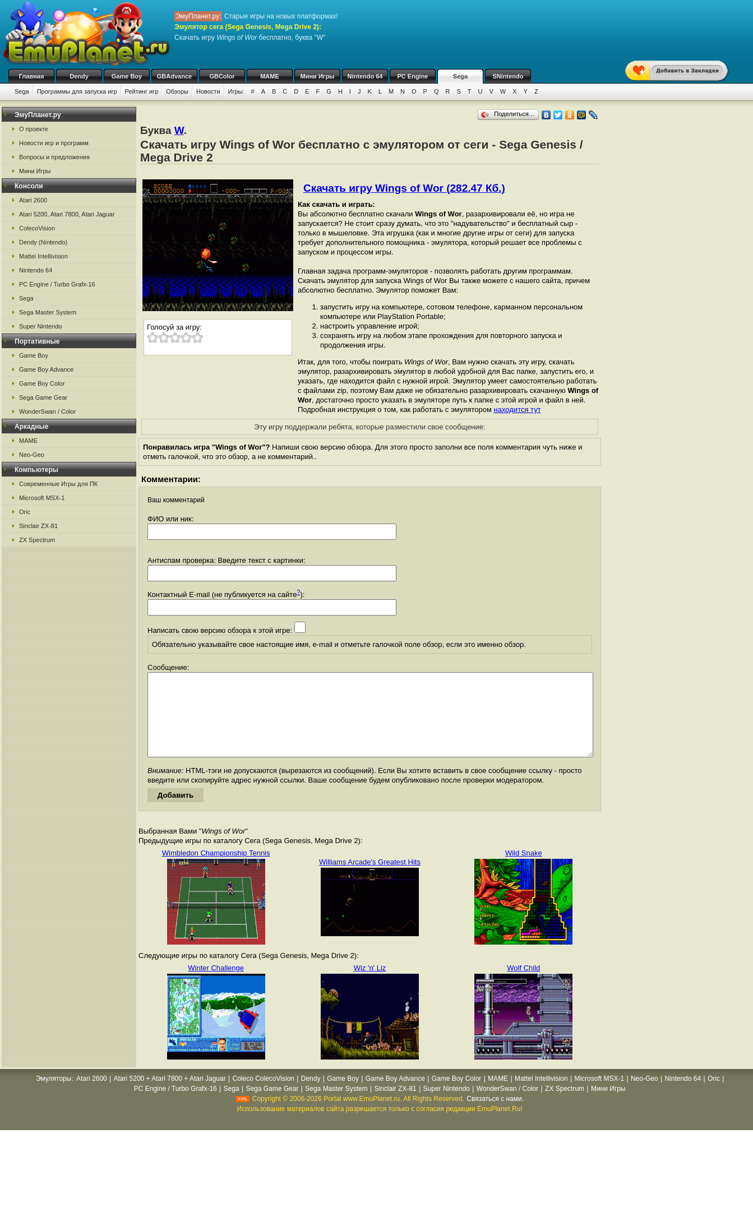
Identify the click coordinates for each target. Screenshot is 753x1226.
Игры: (236, 91)
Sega (460, 76)
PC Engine (412, 76)
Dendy (79, 76)
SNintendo (508, 76)
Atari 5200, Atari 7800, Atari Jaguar (67, 214)
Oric (24, 511)
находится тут (517, 409)
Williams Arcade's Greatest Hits (370, 879)
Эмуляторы (53, 1095)
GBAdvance (174, 76)
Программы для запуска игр (77, 91)
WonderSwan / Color (47, 411)
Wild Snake (523, 870)
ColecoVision (37, 228)
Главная (31, 76)
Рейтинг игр (142, 91)
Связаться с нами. (495, 1115)
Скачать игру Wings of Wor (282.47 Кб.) (404, 188)
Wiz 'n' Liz (370, 984)
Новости (208, 91)
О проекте (33, 129)
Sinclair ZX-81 (38, 525)
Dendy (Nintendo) (43, 242)
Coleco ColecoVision (263, 1095)
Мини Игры (318, 76)
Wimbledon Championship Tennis (216, 870)
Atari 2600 (33, 200)
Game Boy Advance (46, 369)
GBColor (221, 76)
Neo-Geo (31, 454)
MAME (269, 76)
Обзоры (177, 91)
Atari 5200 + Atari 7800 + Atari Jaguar (170, 1095)
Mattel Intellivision (43, 256)
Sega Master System (47, 312)
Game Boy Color (41, 383)
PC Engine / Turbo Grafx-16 (57, 284)
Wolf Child (523, 984)
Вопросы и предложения (54, 157)
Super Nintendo (40, 326)
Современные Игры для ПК (58, 483)
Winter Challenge (216, 984)
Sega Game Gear (43, 397)
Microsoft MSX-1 (41, 497)
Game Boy (127, 76)
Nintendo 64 (365, 76)
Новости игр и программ (54, 143)
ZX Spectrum (37, 539)
